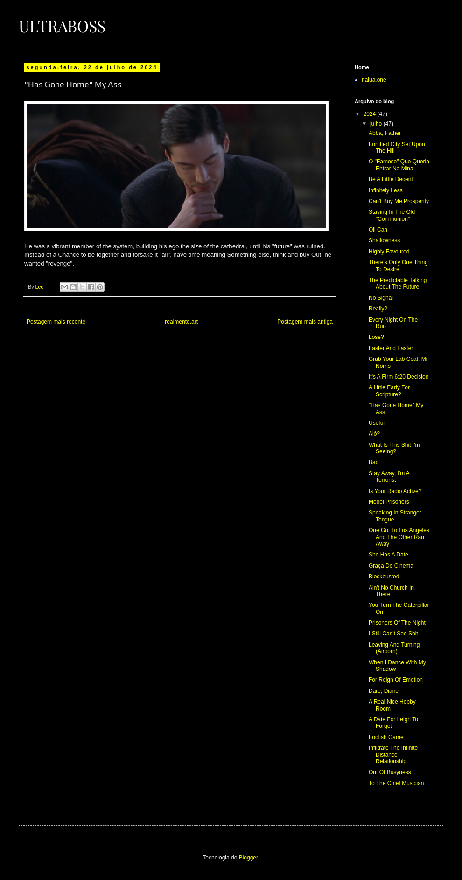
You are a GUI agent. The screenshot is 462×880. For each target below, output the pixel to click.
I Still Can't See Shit (393, 633)
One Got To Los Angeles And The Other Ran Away (399, 537)
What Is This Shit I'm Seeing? (394, 448)
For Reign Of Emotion (396, 679)
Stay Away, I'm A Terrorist (389, 476)
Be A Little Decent (391, 179)
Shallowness (384, 240)
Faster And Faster (391, 348)
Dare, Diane (384, 691)
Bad (373, 462)
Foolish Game (386, 737)
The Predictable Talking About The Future (398, 283)
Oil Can (378, 229)
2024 (371, 114)
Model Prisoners (389, 502)
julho (377, 123)
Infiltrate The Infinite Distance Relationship (393, 755)
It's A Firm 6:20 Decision (398, 376)
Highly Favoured (389, 251)
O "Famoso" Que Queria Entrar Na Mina (399, 164)
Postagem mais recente (56, 321)
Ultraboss (62, 25)
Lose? (376, 337)
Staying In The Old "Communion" (392, 215)
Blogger (248, 857)
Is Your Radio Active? (395, 491)
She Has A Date (388, 554)
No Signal (381, 298)
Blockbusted (384, 576)
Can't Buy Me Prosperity (399, 201)
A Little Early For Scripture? (389, 390)
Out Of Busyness (390, 772)
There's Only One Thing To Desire (398, 265)
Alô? (374, 433)
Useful (377, 423)
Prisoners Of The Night (397, 623)
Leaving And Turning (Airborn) (394, 648)
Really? (378, 308)
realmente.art (181, 321)
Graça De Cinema (391, 566)
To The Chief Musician (396, 783)
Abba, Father (385, 133)
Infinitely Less (386, 190)
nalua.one (374, 80)
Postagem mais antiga (305, 321)
